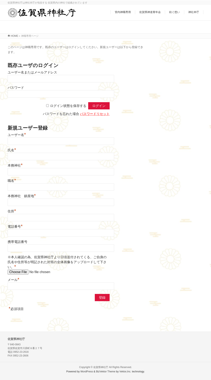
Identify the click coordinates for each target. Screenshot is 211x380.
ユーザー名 (17, 135)
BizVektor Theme (105, 371)
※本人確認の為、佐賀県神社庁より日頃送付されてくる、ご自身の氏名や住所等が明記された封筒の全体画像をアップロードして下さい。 (57, 262)
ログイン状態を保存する (68, 106)
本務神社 (15, 165)
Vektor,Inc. (125, 371)
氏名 (12, 150)
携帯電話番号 (17, 242)
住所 (12, 211)
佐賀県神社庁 (100, 367)
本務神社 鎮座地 (22, 196)
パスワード (16, 87)
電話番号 (15, 226)
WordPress (86, 371)
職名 (12, 180)
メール (13, 280)
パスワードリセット (95, 114)
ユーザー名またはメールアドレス (32, 72)
